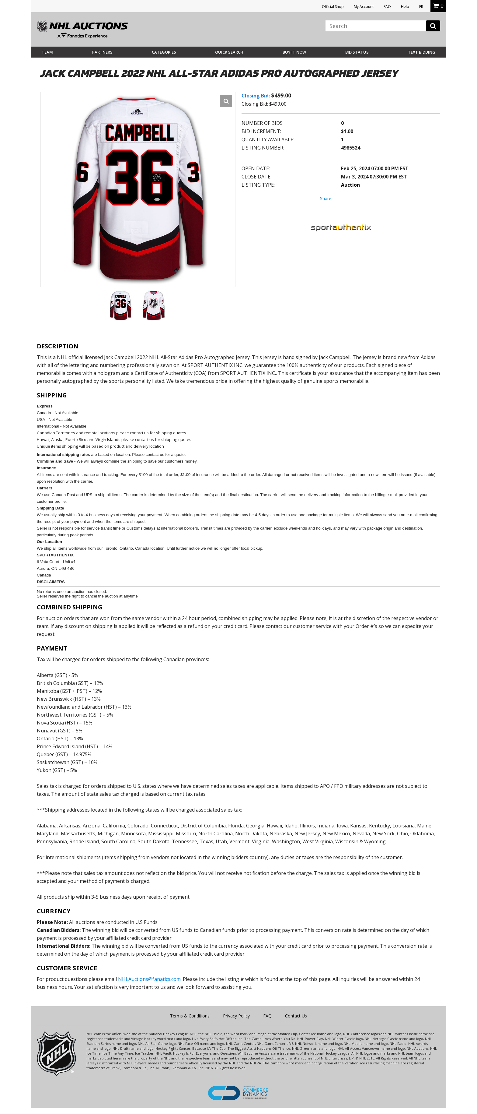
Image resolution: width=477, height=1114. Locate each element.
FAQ (387, 6)
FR (421, 6)
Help (405, 6)
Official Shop (333, 6)
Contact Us (296, 1016)
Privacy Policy (236, 1016)
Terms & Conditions (190, 1016)
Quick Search (229, 52)
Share (325, 198)
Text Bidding (421, 52)
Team (47, 52)
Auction (350, 185)
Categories (164, 52)
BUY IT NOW (294, 52)
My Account (364, 6)
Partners (102, 52)
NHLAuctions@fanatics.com (149, 979)
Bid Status (357, 52)
